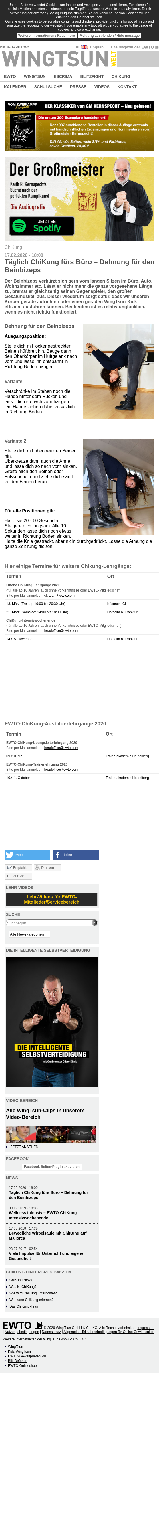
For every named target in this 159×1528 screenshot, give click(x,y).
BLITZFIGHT (92, 76)
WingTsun (15, 1347)
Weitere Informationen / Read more (46, 35)
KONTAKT (127, 86)
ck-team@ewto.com (59, 596)
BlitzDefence (17, 1361)
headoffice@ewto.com (61, 631)
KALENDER (15, 86)
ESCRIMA (63, 76)
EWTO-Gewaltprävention (27, 1356)
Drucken (47, 868)
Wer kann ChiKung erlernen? (31, 1300)
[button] (27, 855)
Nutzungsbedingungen (22, 1332)
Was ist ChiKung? (23, 1287)
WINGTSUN (35, 76)
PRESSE (78, 86)
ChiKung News (20, 1280)
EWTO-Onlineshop (22, 1366)
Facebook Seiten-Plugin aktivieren (52, 1167)
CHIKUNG (121, 76)
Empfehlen (18, 868)
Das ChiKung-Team (24, 1306)
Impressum (145, 1328)
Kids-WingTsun (19, 1352)
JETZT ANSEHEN (24, 1147)
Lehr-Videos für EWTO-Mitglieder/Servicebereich (52, 899)
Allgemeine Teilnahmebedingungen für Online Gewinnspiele (108, 1332)
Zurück (18, 876)
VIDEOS (102, 86)
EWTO (10, 76)
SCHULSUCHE (48, 86)
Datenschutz (51, 1332)
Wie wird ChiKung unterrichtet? (33, 1293)
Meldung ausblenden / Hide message (110, 35)
